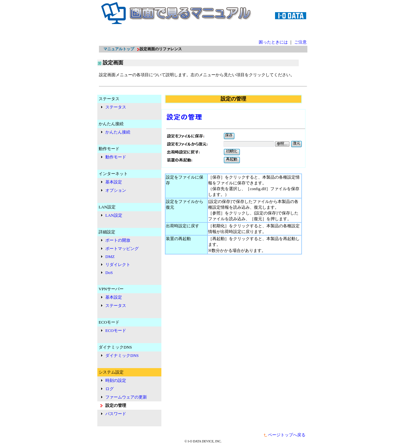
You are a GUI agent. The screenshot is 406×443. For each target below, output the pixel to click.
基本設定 (113, 182)
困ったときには (273, 42)
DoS (109, 272)
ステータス (115, 107)
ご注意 (300, 42)
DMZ (110, 256)
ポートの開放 (117, 240)
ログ (109, 388)
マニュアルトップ (118, 49)
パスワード (115, 413)
